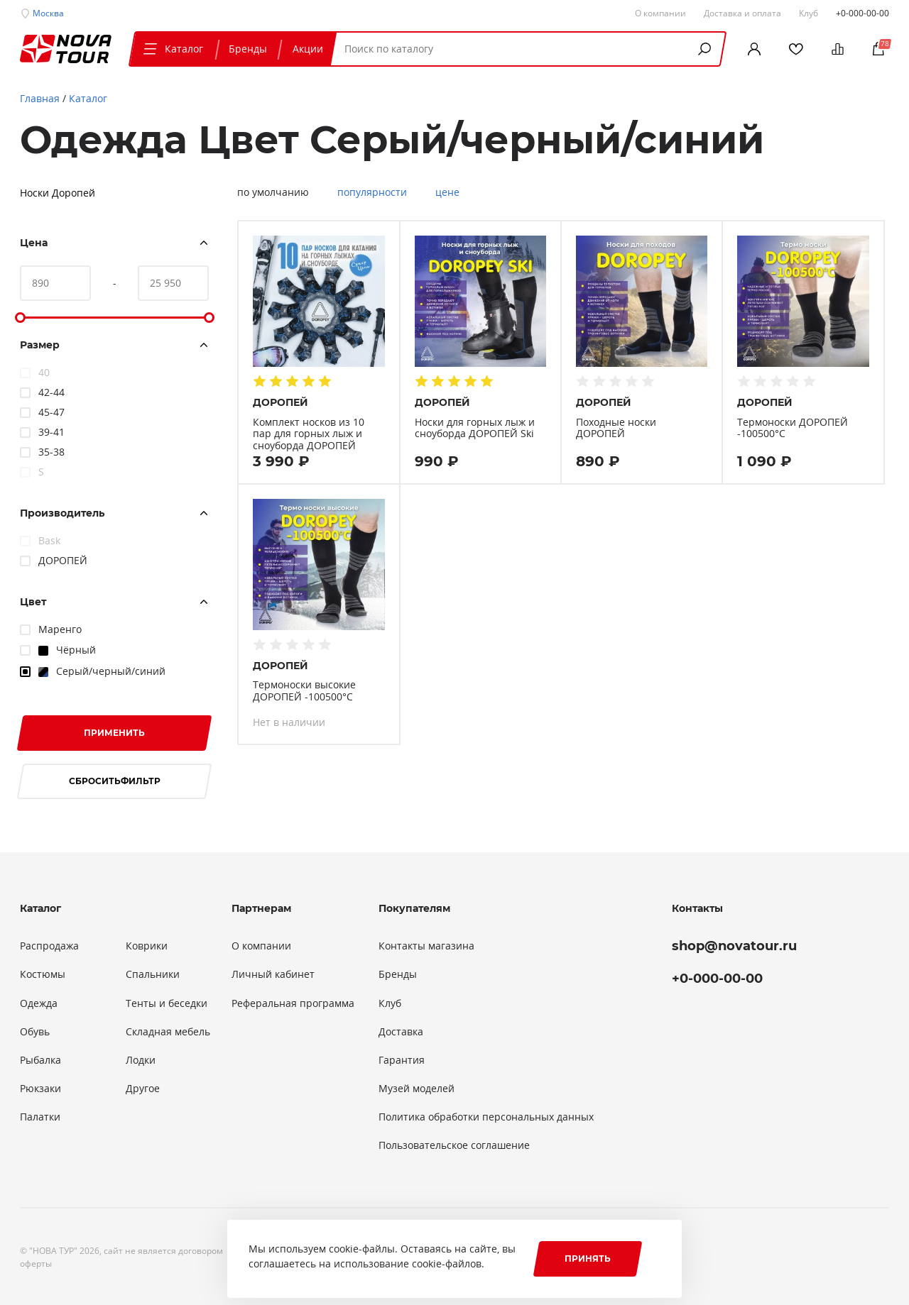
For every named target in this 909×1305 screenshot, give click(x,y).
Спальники (153, 974)
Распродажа (49, 946)
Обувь (35, 1031)
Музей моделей (416, 1088)
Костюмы (42, 974)
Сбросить (114, 781)
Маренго (60, 629)
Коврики (147, 946)
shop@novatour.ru (734, 946)
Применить (114, 732)
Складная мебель (168, 1031)
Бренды (248, 48)
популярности (372, 192)
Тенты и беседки (166, 1003)
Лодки (141, 1060)
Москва (48, 12)
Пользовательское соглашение (454, 1145)
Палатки (40, 1117)
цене (447, 192)
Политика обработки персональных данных (486, 1117)
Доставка (401, 1031)
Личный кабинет (273, 974)
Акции (308, 48)
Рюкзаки (40, 1088)
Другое (143, 1088)
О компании (261, 946)
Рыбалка (40, 1060)
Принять (588, 1258)
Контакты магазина (426, 946)
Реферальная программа (293, 1003)
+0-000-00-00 (862, 12)
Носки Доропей (57, 192)
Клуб (390, 1003)
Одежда (39, 1003)
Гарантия (402, 1060)
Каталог (171, 48)
